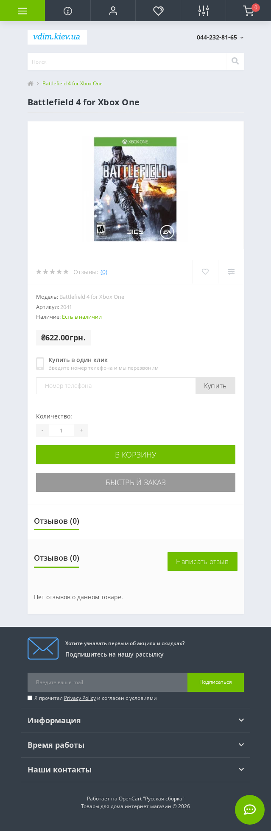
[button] (112, 10)
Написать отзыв (202, 561)
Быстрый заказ (136, 482)
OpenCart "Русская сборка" (151, 798)
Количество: (54, 416)
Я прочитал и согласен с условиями (95, 698)
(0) (104, 272)
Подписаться (215, 681)
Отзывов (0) (56, 521)
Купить (215, 385)
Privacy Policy (80, 698)
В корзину (135, 454)
